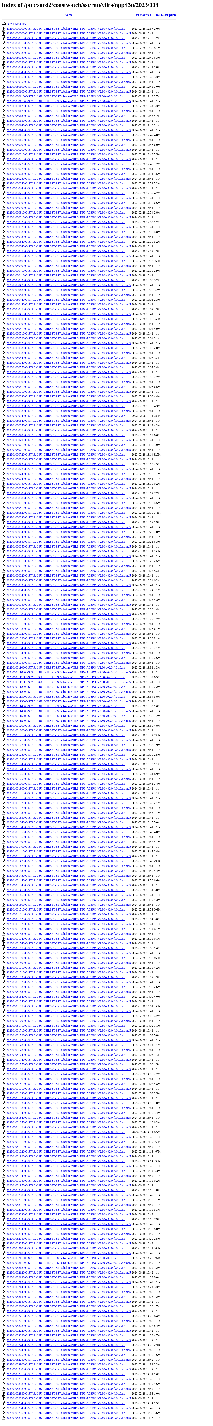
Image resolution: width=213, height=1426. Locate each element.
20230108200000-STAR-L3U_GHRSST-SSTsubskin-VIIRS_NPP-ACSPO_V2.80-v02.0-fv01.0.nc (66, 1190)
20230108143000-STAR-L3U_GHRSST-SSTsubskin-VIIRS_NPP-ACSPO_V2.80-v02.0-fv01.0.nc (66, 870)
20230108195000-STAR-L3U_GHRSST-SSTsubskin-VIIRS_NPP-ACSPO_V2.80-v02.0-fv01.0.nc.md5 (69, 1185)
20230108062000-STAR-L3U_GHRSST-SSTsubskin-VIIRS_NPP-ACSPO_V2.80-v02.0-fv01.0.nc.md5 (69, 401)
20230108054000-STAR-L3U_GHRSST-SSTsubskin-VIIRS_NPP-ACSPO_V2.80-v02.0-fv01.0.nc (66, 357)
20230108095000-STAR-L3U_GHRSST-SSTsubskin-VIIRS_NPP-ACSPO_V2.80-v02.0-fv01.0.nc (66, 599)
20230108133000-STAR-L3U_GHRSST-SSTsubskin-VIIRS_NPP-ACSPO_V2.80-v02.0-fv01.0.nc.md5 (69, 817)
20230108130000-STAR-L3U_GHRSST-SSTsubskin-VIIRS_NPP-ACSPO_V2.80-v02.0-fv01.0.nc (66, 783)
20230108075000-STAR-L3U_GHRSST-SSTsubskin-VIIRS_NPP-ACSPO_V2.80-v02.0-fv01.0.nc (66, 483)
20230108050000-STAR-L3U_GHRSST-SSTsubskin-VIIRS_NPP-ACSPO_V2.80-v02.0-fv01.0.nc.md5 (69, 323)
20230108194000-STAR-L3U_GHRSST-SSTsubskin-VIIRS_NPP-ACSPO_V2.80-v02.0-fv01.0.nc (66, 1170)
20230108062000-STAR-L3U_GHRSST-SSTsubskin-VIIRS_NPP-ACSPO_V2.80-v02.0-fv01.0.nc (66, 396)
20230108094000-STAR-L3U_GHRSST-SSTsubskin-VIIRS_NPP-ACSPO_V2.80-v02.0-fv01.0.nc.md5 (69, 594)
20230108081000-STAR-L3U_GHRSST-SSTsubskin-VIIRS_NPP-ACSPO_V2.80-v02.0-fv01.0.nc (66, 502)
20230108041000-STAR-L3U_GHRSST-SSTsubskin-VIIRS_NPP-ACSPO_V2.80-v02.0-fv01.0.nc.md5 (69, 275)
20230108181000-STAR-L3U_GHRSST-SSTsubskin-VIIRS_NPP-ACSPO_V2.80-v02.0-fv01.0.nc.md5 (69, 1088)
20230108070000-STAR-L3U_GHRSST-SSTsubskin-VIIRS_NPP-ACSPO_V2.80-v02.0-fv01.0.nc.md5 (69, 440)
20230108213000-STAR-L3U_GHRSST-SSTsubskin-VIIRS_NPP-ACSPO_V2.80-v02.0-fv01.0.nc (66, 1277)
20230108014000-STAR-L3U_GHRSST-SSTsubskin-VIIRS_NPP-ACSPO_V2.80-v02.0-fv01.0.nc (66, 125)
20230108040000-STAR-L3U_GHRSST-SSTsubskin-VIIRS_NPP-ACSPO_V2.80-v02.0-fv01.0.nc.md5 (69, 265)
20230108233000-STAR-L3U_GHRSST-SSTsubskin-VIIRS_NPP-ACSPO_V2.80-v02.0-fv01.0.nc (66, 1393)
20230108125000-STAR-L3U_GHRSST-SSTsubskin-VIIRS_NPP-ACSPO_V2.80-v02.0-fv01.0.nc (66, 774)
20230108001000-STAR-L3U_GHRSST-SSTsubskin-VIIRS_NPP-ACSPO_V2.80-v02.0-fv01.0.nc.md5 (69, 43)
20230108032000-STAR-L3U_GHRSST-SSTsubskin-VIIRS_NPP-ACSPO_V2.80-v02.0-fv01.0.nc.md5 (69, 227)
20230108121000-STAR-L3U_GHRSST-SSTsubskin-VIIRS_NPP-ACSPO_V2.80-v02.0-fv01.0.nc (66, 735)
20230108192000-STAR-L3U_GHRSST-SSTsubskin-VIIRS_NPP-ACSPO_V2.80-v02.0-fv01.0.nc (66, 1151)
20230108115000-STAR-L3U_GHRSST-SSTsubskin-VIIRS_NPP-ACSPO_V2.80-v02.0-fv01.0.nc (66, 715)
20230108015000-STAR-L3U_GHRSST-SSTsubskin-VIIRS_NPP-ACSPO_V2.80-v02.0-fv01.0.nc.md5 (69, 139)
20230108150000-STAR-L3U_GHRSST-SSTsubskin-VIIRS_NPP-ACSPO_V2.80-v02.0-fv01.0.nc (66, 899)
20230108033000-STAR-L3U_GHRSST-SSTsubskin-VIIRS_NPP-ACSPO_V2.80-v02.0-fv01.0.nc (66, 231)
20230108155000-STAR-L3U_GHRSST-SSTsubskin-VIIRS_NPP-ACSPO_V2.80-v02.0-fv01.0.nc (66, 948)
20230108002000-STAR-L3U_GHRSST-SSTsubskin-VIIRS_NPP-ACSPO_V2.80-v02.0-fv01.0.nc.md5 (69, 52)
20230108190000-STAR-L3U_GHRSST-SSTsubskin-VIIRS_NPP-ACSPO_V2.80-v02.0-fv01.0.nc (66, 1132)
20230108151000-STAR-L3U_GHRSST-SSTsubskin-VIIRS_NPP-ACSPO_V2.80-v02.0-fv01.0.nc (66, 909)
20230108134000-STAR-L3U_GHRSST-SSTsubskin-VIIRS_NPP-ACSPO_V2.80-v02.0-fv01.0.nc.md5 (69, 827)
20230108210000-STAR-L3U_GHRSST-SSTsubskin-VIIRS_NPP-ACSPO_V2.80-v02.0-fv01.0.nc (66, 1248)
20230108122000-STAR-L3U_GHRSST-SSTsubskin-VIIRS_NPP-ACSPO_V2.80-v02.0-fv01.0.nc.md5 (69, 749)
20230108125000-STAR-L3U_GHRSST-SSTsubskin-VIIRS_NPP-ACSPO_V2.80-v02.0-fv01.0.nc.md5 (69, 778)
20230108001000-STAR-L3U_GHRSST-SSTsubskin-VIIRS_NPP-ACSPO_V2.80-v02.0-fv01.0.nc (66, 38)
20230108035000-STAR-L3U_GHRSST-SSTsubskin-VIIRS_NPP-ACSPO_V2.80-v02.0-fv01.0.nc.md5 (69, 256)
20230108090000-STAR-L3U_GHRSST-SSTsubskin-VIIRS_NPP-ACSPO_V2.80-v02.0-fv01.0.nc (66, 551)
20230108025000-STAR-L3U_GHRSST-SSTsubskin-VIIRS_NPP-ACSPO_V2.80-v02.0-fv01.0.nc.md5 (69, 198)
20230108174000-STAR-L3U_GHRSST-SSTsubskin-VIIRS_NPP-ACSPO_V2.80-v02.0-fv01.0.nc (66, 1054)
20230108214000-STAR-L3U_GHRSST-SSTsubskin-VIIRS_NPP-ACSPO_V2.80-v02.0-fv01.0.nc (66, 1287)
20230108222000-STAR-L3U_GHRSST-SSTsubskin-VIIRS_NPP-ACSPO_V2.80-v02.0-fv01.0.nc (66, 1325)
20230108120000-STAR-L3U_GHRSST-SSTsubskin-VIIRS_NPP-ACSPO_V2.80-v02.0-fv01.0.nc (66, 725)
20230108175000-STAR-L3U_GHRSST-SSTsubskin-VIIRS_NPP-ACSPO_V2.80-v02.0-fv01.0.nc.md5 (69, 1069)
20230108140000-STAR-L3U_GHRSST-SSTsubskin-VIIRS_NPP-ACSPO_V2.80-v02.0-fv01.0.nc (66, 841)
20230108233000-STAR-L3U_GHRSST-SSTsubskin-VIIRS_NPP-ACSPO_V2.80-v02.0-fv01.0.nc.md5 (69, 1398)
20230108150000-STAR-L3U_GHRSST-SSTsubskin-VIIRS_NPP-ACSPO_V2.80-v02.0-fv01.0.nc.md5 (69, 904)
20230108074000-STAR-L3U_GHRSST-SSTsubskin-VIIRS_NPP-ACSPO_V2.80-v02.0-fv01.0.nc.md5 (69, 478)
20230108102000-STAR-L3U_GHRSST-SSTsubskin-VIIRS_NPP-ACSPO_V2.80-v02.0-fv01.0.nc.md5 (69, 633)
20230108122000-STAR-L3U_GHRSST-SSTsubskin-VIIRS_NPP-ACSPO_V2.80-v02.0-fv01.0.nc (66, 745)
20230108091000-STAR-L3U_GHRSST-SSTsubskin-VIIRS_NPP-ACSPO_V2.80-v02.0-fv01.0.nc (66, 561)
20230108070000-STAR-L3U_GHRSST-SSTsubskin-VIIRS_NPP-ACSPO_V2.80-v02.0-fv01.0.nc (66, 435)
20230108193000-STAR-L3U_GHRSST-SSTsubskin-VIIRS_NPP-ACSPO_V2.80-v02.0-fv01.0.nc (66, 1161)
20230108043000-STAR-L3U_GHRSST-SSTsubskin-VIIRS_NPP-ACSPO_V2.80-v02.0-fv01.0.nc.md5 (69, 294)
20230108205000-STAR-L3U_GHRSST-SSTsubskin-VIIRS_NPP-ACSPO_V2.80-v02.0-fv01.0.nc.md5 (69, 1243)
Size (157, 14)
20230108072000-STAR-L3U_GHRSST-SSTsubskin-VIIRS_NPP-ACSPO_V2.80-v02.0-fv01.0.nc (66, 454)
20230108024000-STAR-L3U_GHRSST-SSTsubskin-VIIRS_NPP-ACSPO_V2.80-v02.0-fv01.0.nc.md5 (69, 188)
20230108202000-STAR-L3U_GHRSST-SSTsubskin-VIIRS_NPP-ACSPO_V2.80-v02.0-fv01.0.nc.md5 (69, 1214)
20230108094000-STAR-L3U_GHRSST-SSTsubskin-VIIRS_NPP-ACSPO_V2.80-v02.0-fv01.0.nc (66, 590)
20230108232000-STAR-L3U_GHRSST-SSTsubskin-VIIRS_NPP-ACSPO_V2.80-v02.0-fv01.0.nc (66, 1383)
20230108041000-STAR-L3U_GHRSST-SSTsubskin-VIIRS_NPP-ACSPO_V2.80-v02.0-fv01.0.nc (66, 270)
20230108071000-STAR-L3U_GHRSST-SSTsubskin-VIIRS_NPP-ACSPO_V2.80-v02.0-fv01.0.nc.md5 (69, 449)
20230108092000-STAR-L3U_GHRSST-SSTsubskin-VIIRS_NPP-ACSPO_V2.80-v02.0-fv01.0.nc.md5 (69, 575)
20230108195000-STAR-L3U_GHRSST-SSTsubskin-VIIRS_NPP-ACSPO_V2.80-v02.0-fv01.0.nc (66, 1180)
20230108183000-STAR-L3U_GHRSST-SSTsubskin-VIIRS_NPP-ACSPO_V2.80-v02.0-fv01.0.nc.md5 (69, 1108)
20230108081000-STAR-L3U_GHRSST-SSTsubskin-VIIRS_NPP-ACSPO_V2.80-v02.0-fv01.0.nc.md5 (69, 507)
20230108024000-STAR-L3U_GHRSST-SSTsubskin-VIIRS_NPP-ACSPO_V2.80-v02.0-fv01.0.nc (66, 183)
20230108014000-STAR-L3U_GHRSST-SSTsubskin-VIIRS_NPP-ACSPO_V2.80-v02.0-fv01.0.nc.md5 (69, 130)
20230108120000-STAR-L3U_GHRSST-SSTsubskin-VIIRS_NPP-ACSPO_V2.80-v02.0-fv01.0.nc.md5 (69, 730)
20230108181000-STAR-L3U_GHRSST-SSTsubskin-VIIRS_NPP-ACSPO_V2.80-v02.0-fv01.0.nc (66, 1083)
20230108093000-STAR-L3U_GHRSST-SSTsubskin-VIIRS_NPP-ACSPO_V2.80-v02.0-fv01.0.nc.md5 (69, 585)
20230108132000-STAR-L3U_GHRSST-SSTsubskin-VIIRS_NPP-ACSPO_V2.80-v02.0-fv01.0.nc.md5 (69, 807)
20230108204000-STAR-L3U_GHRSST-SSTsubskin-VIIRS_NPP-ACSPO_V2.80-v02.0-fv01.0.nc (66, 1229)
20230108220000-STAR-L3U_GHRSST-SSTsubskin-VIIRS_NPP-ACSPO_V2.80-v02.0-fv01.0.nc (66, 1306)
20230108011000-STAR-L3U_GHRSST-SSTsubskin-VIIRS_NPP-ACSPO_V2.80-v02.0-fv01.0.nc (66, 96)
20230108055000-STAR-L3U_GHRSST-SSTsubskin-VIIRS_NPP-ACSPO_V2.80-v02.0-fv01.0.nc (66, 367)
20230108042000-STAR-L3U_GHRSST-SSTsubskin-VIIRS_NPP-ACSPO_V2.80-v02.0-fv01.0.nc (66, 280)
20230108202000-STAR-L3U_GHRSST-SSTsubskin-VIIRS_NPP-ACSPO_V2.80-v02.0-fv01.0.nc (66, 1209)
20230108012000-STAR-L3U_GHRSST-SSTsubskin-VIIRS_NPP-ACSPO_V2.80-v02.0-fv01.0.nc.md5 (69, 110)
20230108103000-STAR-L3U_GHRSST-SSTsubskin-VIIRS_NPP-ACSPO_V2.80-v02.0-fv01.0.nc (66, 638)
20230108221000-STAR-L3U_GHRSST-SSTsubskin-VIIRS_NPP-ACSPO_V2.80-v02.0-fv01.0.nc (66, 1316)
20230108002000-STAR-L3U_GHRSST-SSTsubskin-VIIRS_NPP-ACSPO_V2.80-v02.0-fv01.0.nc (66, 48)
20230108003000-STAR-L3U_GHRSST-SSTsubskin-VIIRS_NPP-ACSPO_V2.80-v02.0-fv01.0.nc (66, 57)
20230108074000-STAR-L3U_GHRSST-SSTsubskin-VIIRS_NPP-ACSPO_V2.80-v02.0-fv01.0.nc (66, 473)
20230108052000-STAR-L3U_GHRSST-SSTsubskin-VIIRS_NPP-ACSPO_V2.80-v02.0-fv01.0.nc (66, 338)
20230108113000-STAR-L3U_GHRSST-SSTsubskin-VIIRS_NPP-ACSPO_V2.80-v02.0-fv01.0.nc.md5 (69, 701)
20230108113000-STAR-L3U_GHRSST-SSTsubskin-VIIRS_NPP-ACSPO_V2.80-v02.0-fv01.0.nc (66, 696)
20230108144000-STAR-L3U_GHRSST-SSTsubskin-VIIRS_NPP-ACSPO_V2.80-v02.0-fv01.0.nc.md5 (69, 885)
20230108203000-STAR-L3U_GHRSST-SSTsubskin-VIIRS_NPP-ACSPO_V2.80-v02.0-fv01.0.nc (66, 1219)
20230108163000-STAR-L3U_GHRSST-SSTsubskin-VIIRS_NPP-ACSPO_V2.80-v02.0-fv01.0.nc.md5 (69, 991)
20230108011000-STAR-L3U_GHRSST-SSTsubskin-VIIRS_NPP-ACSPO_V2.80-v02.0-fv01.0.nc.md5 (69, 101)
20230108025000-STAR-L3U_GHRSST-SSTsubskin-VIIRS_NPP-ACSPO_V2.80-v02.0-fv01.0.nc (66, 193)
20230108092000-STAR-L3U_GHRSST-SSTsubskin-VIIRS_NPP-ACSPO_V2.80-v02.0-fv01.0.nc (66, 570)
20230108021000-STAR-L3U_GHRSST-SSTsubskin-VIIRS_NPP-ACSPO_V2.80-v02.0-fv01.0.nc (66, 154)
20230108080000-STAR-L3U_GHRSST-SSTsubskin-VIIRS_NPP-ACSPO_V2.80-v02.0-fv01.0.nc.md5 (69, 498)
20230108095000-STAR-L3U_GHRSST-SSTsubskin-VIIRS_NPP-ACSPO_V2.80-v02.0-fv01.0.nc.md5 (69, 604)
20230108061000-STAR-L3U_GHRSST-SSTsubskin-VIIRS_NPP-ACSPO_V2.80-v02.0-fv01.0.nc (66, 386)
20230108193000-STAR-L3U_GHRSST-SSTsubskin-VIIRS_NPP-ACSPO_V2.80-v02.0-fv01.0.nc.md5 (69, 1166)
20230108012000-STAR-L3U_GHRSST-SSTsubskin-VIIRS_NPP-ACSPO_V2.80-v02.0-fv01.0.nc (66, 106)
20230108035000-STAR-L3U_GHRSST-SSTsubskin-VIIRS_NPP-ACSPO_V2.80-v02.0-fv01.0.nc (66, 251)
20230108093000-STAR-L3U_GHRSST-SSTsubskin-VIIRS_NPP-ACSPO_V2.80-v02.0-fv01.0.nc (66, 580)
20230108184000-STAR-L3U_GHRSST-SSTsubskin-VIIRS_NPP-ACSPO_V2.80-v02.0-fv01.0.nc (66, 1112)
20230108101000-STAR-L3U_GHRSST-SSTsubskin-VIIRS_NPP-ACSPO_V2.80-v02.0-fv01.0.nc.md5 (69, 624)
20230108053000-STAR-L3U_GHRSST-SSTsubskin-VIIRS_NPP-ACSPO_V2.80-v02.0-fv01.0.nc (66, 348)
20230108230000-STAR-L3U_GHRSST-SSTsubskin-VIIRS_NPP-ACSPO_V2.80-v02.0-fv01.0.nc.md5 (69, 1369)
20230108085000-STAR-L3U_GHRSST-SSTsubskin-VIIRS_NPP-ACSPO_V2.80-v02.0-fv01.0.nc (66, 541)
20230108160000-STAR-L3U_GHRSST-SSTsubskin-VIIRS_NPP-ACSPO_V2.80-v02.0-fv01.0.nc (66, 957)
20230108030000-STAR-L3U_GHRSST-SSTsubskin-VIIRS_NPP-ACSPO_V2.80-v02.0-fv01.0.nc (66, 202)
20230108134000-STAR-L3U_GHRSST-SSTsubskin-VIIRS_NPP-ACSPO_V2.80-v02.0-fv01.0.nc (66, 822)
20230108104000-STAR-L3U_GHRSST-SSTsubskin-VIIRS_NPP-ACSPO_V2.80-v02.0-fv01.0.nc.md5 (69, 653)
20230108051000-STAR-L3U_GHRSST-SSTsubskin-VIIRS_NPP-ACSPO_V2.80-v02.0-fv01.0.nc (66, 328)
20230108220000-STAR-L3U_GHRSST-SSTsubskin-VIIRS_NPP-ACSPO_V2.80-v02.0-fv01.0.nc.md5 (69, 1311)
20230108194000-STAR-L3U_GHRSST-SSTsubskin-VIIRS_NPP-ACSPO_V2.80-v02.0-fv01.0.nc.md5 (69, 1175)
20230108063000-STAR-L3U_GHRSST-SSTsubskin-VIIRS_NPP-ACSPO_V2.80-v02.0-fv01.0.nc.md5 (69, 411)
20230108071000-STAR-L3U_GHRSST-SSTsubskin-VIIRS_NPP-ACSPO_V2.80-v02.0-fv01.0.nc (66, 444)
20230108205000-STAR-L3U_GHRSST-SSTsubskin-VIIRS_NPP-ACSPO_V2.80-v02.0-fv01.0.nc (66, 1238)
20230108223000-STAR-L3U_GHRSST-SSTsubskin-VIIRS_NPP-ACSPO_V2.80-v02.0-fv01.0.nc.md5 (69, 1340)
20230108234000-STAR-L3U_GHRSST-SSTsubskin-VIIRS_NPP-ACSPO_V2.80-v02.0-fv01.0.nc (66, 1403)
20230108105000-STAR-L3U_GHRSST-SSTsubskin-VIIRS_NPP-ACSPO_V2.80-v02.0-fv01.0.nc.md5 (69, 662)
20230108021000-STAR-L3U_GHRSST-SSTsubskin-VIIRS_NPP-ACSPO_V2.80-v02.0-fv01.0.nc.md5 (69, 159)
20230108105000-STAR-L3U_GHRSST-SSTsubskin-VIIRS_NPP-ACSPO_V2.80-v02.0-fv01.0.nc (66, 657)
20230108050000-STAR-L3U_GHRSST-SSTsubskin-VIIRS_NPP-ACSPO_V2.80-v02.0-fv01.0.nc (66, 319)
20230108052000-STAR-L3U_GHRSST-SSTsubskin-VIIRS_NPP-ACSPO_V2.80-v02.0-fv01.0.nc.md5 (69, 343)
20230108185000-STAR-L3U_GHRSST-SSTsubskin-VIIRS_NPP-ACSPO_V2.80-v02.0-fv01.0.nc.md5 (69, 1127)
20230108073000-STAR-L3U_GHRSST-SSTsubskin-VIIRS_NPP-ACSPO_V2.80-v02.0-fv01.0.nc (66, 464)
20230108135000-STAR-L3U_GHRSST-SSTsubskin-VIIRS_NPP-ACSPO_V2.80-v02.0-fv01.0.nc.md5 (69, 836)
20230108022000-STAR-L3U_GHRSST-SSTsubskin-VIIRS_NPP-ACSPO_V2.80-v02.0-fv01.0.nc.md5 (69, 169)
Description (168, 14)
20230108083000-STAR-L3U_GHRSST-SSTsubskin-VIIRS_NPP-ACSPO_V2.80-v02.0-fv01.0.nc (66, 522)
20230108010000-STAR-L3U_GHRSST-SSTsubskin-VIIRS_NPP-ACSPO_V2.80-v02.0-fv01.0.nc (66, 86)
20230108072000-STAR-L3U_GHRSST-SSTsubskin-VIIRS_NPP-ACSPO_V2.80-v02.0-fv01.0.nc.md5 (69, 459)
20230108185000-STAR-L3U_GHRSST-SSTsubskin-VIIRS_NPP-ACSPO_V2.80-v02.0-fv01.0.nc (66, 1122)
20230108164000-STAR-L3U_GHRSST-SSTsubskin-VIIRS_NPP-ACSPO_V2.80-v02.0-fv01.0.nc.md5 (69, 1001)
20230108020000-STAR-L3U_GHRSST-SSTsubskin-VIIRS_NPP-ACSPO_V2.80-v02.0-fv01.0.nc (66, 144)
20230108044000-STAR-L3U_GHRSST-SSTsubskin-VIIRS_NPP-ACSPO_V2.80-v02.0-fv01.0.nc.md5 (69, 304)
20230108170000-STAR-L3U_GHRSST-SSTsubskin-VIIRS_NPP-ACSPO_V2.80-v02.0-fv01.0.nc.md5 (69, 1020)
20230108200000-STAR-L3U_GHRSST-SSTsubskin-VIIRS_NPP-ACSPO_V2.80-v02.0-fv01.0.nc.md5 (69, 1195)
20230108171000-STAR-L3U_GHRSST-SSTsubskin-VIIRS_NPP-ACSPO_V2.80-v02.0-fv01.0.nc (66, 1025)
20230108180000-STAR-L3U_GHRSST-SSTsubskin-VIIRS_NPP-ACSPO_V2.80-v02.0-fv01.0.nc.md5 (69, 1078)
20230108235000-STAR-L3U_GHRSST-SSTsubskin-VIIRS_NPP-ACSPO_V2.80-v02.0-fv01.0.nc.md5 (69, 1417)
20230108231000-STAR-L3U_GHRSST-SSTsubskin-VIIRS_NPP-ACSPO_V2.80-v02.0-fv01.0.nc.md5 (69, 1379)
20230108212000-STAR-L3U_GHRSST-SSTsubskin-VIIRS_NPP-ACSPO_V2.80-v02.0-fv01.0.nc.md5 (69, 1272)
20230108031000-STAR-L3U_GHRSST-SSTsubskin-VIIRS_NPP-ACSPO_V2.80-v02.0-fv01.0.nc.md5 (69, 217)
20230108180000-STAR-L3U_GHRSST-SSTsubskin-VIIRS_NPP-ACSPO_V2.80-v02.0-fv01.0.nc (66, 1074)
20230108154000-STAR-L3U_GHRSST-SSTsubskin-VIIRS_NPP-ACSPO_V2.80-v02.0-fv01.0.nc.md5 (69, 943)
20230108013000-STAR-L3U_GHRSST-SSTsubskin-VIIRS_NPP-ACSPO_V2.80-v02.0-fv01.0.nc (66, 115)
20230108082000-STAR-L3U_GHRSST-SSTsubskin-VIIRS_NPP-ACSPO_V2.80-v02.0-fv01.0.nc (66, 512)
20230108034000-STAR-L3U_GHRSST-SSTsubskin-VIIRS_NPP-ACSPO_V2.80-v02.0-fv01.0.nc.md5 (69, 246)
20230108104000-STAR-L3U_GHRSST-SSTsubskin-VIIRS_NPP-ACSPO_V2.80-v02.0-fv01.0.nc (66, 648)
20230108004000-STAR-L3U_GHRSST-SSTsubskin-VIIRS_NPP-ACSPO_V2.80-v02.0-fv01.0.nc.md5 (69, 72)
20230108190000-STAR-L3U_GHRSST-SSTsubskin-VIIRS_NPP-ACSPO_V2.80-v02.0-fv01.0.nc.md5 (69, 1137)
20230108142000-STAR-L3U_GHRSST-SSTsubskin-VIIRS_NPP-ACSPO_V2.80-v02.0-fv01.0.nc (66, 861)
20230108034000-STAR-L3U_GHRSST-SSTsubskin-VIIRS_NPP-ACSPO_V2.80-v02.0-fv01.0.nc (66, 241)
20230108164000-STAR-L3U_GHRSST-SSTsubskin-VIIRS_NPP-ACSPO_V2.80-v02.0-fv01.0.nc (66, 996)
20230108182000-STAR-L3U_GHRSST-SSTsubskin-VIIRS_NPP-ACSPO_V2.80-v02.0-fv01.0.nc (66, 1093)
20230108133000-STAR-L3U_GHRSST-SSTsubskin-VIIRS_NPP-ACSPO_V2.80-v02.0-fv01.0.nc (66, 812)
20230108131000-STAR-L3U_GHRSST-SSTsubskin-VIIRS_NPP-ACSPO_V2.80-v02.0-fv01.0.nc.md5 (69, 798)
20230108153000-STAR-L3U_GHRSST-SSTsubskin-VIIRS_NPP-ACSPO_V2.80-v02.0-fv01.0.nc (66, 928)
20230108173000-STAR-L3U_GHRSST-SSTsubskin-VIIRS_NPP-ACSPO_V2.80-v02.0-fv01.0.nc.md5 (69, 1049)
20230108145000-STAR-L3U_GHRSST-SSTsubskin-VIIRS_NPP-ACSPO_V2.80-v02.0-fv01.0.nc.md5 (69, 895)
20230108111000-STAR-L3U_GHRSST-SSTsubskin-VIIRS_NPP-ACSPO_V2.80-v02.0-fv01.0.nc (66, 677)
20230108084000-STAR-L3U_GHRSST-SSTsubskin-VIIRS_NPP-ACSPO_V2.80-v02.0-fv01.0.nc (66, 532)
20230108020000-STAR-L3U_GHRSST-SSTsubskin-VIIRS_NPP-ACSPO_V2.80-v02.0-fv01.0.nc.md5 (69, 149)
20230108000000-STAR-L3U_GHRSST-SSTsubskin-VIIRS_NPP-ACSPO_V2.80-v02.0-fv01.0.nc (66, 28)
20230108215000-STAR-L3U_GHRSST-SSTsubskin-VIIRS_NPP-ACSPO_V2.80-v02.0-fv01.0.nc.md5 (69, 1301)
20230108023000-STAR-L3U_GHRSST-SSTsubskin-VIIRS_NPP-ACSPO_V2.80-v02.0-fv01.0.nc (66, 173)
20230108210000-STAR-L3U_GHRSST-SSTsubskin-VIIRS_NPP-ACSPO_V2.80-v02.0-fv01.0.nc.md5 (69, 1253)
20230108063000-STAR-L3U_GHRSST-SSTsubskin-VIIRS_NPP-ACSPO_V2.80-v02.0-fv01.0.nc (66, 406)
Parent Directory (16, 23)
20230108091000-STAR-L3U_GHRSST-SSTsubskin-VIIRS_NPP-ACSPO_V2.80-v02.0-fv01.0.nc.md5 (69, 565)
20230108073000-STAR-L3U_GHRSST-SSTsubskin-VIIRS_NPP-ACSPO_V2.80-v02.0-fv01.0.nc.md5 (69, 469)
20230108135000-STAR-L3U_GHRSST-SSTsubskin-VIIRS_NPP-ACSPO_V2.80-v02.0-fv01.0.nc (66, 832)
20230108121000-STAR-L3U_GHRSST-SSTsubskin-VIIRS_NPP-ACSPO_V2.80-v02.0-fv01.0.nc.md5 (69, 740)
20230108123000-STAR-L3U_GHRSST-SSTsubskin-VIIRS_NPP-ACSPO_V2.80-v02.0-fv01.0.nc (66, 754)
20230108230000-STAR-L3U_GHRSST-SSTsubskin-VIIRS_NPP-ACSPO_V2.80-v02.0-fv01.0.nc (66, 1364)
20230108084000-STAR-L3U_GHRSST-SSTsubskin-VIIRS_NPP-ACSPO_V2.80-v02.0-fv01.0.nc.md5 (69, 536)
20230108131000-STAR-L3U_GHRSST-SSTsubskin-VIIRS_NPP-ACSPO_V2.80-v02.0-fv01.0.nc (66, 793)
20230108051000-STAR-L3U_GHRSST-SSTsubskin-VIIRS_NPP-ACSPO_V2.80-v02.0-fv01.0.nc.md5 (69, 333)
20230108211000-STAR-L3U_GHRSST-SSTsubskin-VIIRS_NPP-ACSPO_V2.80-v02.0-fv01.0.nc (66, 1258)
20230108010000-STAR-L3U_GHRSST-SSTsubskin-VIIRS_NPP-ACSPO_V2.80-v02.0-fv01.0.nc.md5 (69, 91)
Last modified (142, 14)
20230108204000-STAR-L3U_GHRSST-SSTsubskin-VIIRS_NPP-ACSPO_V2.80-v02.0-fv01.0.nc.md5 (69, 1233)
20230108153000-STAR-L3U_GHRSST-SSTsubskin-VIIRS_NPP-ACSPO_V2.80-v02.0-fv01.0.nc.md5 (69, 933)
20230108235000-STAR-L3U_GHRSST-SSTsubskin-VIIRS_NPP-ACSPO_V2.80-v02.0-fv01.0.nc (66, 1412)
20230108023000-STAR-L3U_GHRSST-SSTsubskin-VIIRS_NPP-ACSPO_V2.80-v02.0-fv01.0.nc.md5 (69, 178)
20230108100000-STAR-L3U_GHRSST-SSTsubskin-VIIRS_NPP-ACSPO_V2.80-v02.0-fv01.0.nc (66, 609)
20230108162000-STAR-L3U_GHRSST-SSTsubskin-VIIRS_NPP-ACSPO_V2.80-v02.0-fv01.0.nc (66, 977)
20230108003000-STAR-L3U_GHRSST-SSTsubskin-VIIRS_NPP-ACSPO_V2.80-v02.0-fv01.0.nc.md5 (69, 62)
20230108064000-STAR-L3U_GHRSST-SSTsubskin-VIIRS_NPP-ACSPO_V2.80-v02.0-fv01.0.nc (66, 415)
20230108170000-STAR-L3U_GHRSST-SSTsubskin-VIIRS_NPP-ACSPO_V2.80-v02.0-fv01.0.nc (66, 1016)
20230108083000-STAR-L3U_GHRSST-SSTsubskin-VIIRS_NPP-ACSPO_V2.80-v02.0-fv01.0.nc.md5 (69, 527)
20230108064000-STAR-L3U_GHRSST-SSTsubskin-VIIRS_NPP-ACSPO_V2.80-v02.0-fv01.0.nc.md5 (69, 420)
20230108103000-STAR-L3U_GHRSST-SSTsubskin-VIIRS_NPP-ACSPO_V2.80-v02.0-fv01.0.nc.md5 (69, 643)
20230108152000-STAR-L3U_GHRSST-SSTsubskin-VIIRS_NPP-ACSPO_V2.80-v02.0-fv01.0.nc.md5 (69, 924)
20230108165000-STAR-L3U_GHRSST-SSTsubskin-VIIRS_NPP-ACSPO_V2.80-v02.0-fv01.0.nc (66, 1006)
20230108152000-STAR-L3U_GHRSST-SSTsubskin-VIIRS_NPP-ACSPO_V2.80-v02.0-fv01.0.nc (66, 919)
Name (68, 14)
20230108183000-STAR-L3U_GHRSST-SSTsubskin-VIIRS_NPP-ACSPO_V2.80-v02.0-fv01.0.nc (66, 1103)
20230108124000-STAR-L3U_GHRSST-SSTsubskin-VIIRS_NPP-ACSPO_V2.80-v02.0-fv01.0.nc (66, 764)
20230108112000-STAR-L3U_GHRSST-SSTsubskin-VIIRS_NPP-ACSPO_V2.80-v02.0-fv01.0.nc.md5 (69, 691)
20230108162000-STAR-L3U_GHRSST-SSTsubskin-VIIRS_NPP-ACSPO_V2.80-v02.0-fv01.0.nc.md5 (69, 982)
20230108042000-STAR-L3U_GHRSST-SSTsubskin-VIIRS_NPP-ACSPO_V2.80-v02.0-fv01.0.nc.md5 (69, 285)
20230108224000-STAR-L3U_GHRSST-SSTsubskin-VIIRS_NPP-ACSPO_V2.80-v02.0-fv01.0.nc (66, 1345)
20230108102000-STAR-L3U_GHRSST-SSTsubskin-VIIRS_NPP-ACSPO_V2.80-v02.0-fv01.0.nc (66, 628)
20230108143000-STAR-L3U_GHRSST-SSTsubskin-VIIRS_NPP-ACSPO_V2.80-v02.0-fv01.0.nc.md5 (69, 875)
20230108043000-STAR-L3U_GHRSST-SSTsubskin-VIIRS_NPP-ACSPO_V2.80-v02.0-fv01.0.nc (66, 290)
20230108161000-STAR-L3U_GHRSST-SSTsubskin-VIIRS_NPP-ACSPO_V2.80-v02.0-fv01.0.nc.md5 (69, 972)
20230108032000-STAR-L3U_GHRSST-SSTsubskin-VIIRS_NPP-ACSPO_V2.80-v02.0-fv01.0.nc (66, 222)
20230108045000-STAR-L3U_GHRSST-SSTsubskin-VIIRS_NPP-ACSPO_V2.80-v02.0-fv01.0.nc (66, 309)
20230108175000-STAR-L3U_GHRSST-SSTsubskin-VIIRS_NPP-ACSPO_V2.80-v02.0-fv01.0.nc (66, 1064)
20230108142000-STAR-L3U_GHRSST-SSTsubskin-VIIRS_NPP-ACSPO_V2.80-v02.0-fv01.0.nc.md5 (69, 866)
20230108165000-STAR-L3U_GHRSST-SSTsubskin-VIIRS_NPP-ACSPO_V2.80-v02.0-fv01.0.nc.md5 (69, 1011)
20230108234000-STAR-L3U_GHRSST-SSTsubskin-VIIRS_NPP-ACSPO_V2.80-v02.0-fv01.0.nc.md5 (69, 1408)
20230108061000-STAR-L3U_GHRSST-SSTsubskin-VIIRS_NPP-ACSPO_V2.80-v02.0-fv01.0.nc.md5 (69, 391)
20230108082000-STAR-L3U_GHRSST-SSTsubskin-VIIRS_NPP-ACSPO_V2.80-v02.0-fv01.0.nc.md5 (69, 517)
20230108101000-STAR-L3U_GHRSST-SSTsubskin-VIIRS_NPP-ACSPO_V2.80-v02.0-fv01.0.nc (66, 619)
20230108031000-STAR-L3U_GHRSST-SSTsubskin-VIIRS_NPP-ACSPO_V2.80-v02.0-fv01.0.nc (66, 212)
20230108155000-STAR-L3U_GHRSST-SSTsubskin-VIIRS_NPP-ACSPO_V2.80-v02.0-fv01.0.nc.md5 (69, 953)
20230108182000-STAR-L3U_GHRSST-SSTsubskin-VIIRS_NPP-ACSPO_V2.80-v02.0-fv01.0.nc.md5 (69, 1098)
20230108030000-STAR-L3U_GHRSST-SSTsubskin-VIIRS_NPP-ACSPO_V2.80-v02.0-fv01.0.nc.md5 (69, 207)
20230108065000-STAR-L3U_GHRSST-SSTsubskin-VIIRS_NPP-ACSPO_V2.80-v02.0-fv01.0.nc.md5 (69, 430)
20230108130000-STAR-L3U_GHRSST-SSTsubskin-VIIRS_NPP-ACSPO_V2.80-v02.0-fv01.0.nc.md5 (69, 788)
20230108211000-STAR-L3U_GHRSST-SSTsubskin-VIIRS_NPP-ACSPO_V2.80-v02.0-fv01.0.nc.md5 (69, 1262)
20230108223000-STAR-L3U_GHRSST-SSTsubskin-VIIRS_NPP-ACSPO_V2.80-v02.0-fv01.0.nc (66, 1335)
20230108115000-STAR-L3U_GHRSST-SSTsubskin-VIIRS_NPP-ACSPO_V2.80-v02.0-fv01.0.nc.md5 (69, 720)
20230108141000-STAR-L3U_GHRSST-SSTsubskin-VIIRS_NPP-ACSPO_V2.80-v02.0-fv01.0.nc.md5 (69, 856)
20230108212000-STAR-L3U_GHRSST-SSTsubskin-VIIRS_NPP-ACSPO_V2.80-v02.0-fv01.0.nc (66, 1267)
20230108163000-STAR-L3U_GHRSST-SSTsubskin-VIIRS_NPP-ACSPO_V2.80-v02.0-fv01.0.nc (66, 987)
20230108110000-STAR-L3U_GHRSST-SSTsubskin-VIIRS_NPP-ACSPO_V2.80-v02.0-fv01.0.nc (66, 667)
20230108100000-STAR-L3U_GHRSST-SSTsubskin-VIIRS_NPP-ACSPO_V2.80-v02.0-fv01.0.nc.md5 (69, 614)
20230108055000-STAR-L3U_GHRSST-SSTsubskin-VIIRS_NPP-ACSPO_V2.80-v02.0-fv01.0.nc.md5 (69, 372)
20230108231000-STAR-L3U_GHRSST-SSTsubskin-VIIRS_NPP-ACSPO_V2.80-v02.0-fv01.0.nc (66, 1374)
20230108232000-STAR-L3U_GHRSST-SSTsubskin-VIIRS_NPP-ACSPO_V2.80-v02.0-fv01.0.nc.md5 (69, 1388)
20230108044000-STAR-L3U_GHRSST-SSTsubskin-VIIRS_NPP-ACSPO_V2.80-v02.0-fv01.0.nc (66, 299)
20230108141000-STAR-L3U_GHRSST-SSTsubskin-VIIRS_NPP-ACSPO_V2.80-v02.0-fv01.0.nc (66, 851)
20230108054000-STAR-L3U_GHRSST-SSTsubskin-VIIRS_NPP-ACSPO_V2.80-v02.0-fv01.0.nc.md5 (69, 362)
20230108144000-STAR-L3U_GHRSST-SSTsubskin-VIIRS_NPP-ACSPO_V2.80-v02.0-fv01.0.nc (66, 880)
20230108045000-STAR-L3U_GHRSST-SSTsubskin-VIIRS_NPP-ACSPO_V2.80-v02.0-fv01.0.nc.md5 (69, 314)
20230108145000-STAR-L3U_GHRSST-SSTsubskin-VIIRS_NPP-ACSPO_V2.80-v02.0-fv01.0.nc (66, 890)
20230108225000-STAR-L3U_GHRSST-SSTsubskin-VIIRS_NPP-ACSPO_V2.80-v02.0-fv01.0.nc (66, 1354)
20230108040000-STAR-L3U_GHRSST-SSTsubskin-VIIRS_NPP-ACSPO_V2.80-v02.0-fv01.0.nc (66, 260)
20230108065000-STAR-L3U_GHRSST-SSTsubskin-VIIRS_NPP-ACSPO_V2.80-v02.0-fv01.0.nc (66, 425)
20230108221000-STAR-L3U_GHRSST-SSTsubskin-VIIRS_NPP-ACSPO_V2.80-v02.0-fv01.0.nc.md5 (69, 1320)
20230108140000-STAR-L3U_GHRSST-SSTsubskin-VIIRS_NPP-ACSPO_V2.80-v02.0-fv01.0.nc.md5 (69, 846)
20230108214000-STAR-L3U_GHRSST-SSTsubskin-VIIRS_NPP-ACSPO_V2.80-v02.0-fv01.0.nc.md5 (69, 1291)
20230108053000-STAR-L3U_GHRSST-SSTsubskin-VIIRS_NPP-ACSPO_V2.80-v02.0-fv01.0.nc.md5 (69, 352)
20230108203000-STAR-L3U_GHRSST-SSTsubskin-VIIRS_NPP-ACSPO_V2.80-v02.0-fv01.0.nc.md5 (69, 1224)
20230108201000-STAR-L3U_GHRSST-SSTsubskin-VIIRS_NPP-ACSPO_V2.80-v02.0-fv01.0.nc (66, 1199)
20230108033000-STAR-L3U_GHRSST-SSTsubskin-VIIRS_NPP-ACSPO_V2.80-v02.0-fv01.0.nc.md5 (69, 236)
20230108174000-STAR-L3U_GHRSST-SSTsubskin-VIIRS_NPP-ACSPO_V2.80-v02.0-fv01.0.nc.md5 (69, 1059)
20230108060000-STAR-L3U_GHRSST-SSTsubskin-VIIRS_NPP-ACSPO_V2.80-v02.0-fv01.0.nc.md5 (69, 381)
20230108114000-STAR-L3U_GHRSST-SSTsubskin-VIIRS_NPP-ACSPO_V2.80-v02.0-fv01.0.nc (66, 706)
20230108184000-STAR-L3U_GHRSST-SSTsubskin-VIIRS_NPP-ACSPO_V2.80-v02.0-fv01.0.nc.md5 (69, 1117)
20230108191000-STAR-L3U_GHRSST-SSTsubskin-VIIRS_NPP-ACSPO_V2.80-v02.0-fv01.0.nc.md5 (69, 1146)
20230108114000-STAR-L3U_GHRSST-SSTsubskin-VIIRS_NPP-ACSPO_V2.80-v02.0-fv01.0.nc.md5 (69, 711)
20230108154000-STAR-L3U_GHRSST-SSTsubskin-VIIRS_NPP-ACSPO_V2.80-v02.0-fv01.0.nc (66, 938)
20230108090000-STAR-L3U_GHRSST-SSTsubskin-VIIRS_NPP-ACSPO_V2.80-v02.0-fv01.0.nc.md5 (69, 556)
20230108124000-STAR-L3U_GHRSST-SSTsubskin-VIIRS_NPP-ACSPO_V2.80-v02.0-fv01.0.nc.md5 (69, 769)
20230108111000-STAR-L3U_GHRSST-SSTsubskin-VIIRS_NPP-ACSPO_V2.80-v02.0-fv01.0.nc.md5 (69, 682)
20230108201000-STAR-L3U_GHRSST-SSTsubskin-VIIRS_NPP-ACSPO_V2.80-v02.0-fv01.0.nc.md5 (69, 1204)
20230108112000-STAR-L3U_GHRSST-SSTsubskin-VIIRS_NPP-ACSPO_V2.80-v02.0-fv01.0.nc (66, 686)
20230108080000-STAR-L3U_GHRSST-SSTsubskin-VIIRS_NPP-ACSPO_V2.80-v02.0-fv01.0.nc (66, 493)
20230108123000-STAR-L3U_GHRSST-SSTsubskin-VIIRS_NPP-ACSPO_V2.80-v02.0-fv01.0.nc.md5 (69, 759)
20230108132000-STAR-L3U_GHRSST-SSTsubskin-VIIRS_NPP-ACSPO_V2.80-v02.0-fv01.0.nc (66, 803)
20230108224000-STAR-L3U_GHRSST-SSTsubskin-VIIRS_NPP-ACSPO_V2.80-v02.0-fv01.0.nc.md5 (69, 1350)
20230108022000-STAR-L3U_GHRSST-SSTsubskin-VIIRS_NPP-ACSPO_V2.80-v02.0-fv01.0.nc (66, 164)
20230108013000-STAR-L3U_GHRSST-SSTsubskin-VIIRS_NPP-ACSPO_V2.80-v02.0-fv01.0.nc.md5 (69, 120)
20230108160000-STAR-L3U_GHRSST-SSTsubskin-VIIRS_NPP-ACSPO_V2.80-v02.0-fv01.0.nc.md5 (69, 962)
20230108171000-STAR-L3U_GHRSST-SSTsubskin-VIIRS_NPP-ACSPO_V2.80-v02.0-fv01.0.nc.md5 (69, 1030)
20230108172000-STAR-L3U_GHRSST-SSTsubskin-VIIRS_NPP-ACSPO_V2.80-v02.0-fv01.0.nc (66, 1035)
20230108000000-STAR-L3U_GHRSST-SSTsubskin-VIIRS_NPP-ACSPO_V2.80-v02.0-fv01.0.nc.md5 (69, 33)
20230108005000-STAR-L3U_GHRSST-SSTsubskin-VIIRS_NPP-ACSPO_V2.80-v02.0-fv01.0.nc (66, 77)
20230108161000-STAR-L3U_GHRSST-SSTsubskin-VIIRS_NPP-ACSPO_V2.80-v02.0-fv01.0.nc (66, 967)
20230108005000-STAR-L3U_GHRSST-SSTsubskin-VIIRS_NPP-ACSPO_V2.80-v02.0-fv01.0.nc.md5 (69, 81)
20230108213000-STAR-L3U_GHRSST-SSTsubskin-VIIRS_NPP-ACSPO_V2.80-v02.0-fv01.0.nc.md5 (69, 1282)
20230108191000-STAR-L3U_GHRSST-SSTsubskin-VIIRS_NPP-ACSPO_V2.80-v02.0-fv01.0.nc (66, 1141)
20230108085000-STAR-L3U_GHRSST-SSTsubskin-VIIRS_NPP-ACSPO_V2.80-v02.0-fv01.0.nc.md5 (69, 546)
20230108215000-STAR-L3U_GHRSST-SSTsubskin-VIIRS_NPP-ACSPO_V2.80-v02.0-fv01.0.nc (66, 1296)
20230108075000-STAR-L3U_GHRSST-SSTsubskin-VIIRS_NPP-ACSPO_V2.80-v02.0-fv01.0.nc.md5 (69, 488)
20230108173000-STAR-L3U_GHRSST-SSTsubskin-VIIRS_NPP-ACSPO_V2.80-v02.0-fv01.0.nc (66, 1045)
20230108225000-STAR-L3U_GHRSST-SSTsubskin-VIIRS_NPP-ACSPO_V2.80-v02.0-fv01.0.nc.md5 (69, 1359)
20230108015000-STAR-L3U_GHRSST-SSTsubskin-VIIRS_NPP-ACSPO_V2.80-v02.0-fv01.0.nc (66, 135)
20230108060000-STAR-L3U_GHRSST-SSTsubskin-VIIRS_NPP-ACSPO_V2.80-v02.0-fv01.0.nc (66, 377)
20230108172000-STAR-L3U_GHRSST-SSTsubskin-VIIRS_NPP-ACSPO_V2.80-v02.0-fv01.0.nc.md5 (69, 1040)
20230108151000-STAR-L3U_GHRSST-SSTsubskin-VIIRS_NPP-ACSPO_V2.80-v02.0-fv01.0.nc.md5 (69, 914)
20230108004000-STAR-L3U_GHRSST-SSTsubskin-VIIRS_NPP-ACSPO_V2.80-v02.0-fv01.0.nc (66, 67)
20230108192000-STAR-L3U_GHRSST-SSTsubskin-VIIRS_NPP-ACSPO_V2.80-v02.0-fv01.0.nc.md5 (69, 1156)
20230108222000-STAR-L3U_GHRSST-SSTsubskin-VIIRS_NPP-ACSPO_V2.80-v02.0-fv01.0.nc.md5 (69, 1330)
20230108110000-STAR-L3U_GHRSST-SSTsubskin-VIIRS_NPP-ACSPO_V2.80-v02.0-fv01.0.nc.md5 (69, 672)
